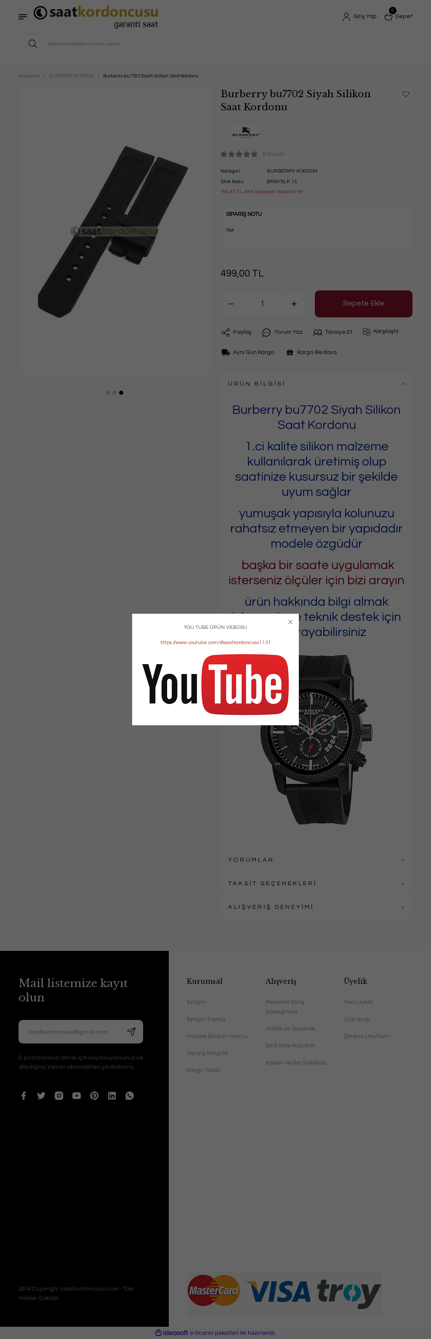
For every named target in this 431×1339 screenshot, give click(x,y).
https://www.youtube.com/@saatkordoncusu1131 (215, 642)
